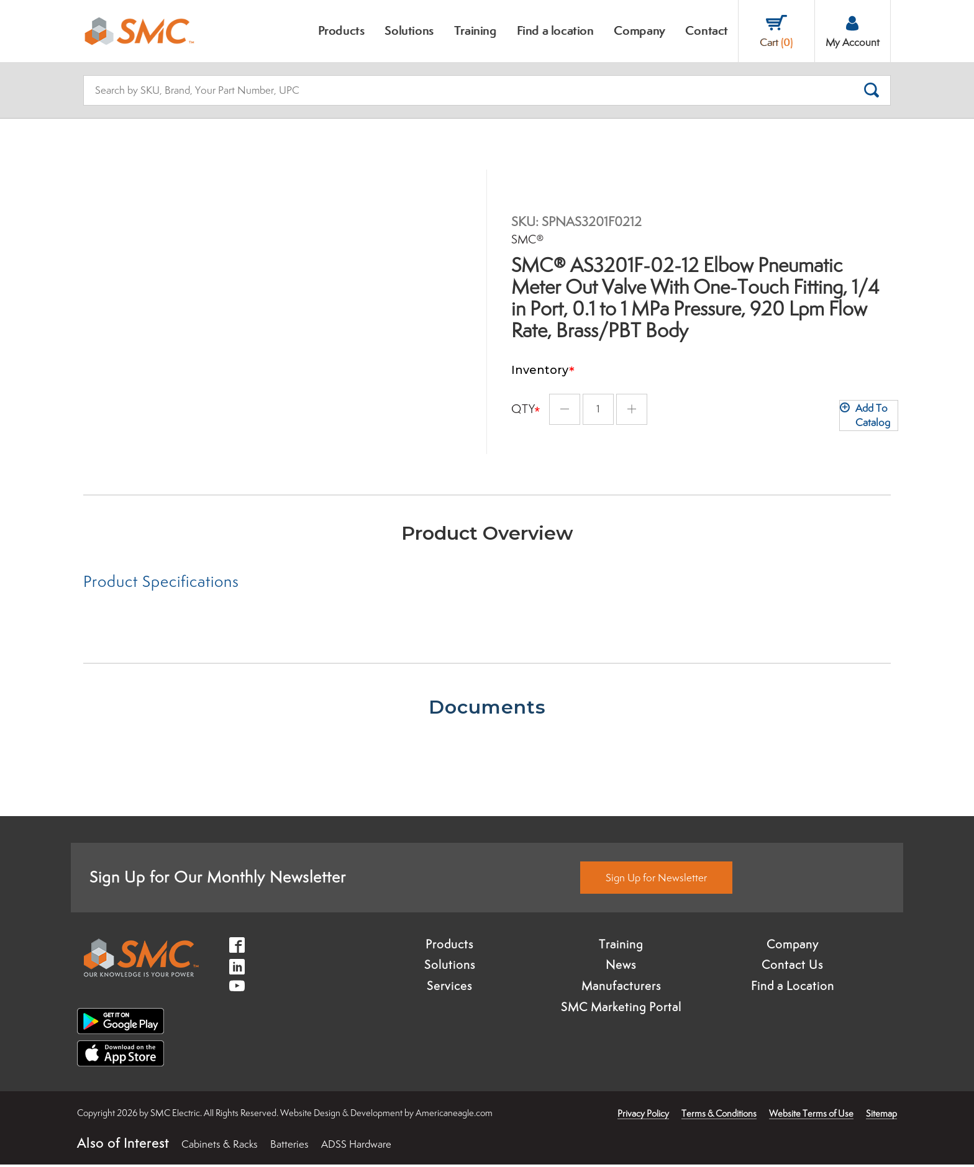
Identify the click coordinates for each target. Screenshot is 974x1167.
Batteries (289, 1147)
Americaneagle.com (454, 1115)
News (621, 967)
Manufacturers (621, 988)
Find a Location (792, 988)
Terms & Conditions (719, 1116)
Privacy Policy (643, 1116)
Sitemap (881, 1116)
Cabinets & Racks (219, 1147)
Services (449, 988)
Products (449, 946)
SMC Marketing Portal (621, 1009)
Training (621, 946)
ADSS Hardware (356, 1147)
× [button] (164, 1112)
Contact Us (792, 967)
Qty (523, 401)
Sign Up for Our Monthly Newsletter (217, 880)
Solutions (449, 967)
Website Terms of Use (811, 1116)
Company (793, 946)
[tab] (285, 584)
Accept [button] (83, 1138)
